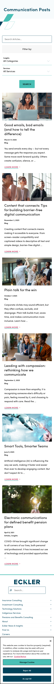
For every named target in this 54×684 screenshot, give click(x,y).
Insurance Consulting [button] (12, 600)
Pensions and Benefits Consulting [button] (17, 617)
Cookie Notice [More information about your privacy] (20, 656)
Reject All (27, 670)
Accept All (27, 678)
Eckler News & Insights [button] (12, 625)
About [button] (5, 621)
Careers (6, 634)
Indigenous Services (11, 612)
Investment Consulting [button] (12, 604)
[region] (27, 660)
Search (27, 84)
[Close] (50, 641)
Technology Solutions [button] (11, 608)
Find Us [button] (5, 629)
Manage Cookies (27, 662)
